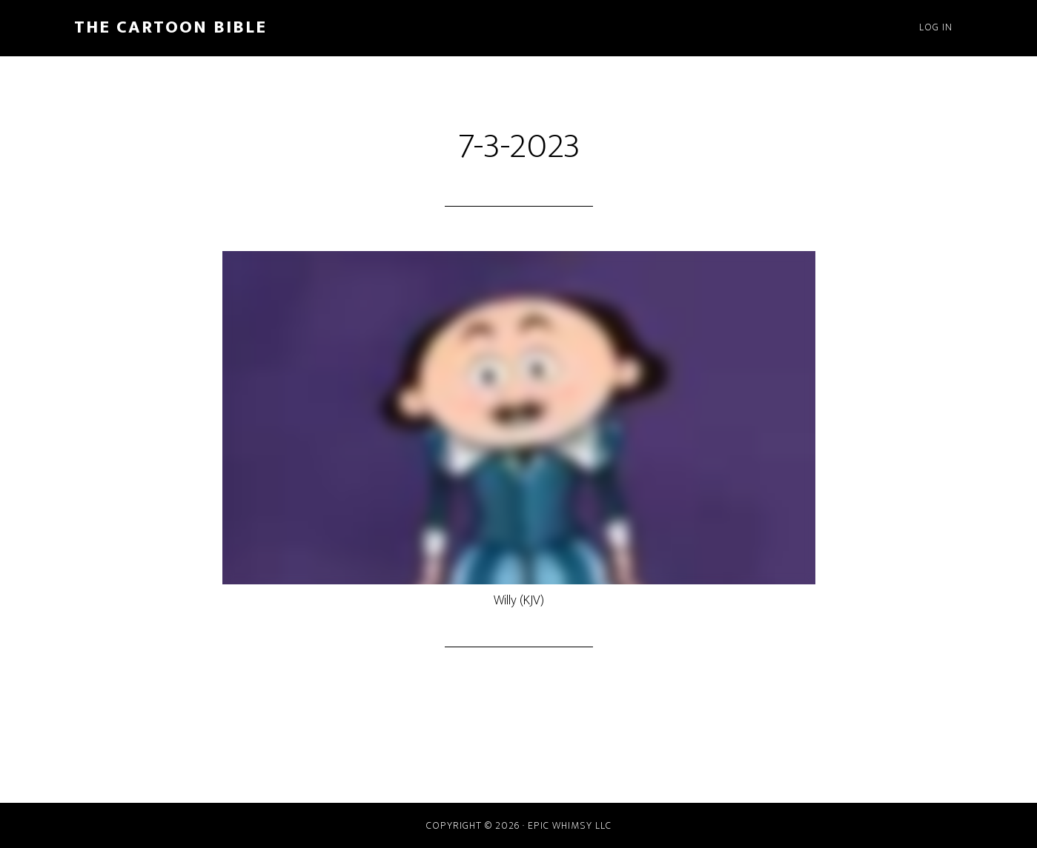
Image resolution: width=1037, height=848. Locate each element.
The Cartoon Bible (170, 27)
